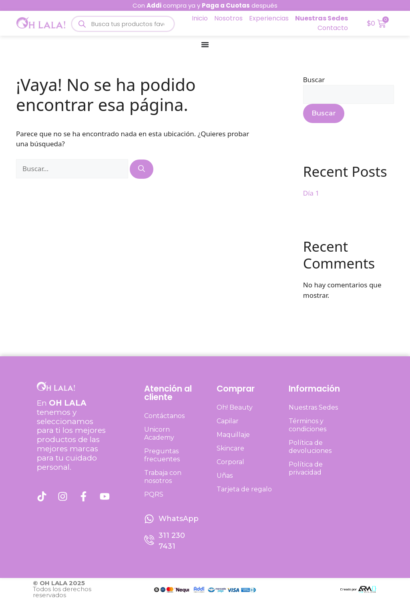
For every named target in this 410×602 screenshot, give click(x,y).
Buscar (314, 79)
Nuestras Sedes (313, 407)
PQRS (153, 494)
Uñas (225, 475)
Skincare (230, 448)
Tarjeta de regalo (244, 489)
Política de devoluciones (310, 447)
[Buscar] (141, 169)
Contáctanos (164, 416)
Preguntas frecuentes (162, 455)
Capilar (228, 421)
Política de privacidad (306, 468)
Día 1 (311, 193)
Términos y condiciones (307, 425)
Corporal (230, 462)
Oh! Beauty (235, 407)
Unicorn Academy (159, 433)
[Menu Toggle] (205, 44)
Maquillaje (233, 434)
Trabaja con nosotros (162, 477)
